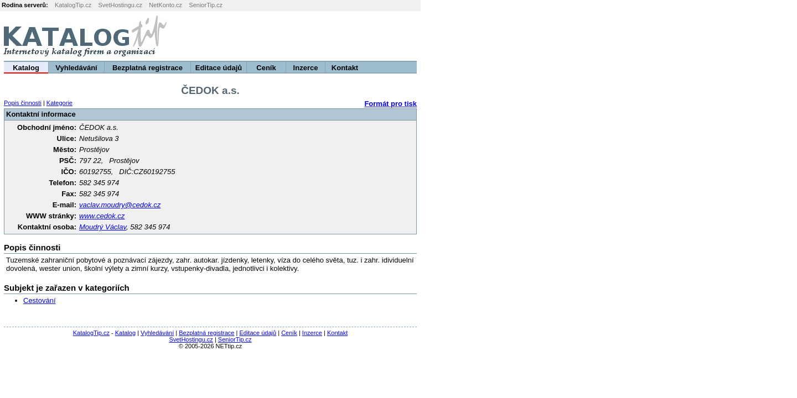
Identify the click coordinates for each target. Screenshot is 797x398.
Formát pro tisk (390, 104)
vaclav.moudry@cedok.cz (120, 205)
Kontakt (345, 68)
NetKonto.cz (165, 5)
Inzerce (305, 68)
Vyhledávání (76, 68)
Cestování (39, 300)
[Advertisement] (659, 36)
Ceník (266, 68)
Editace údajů (218, 68)
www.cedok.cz (102, 216)
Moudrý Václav (102, 227)
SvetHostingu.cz (120, 5)
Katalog (26, 68)
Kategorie (59, 103)
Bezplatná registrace (147, 68)
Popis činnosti (23, 103)
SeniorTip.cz (205, 5)
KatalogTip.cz (73, 5)
